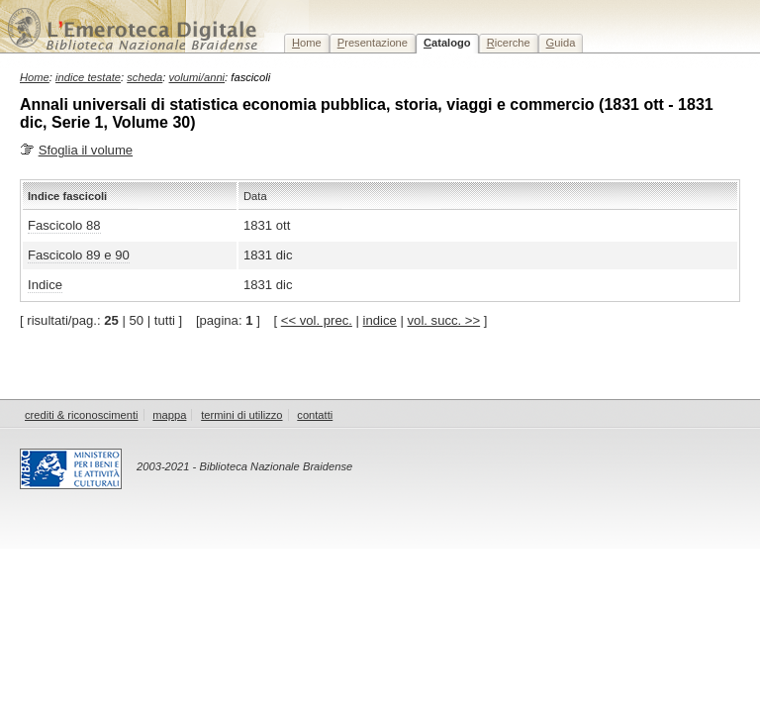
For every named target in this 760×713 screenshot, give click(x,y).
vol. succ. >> (444, 320)
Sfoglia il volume (86, 150)
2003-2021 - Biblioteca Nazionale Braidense (244, 466)
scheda (144, 77)
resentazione (372, 43)
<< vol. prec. (316, 320)
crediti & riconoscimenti (82, 415)
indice (380, 320)
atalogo (447, 43)
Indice (45, 284)
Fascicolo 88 (64, 225)
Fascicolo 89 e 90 (79, 255)
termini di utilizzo (241, 415)
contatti (314, 415)
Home (34, 77)
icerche (508, 43)
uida (561, 43)
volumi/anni (197, 77)
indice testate (88, 77)
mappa (169, 415)
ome (307, 43)
